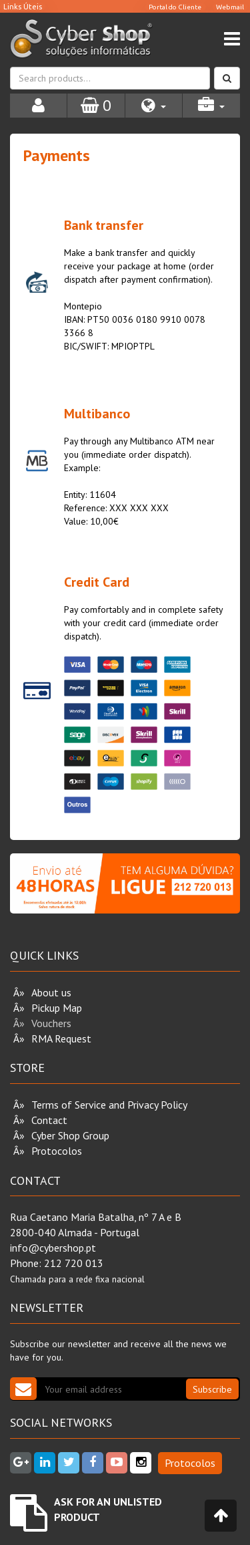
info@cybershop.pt (53, 1247)
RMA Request (61, 1038)
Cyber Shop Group (70, 1135)
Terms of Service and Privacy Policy (109, 1104)
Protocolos (56, 1150)
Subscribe (212, 1389)
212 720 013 (73, 1263)
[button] (153, 106)
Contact (49, 1120)
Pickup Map (56, 1007)
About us (51, 992)
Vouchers (51, 1023)
